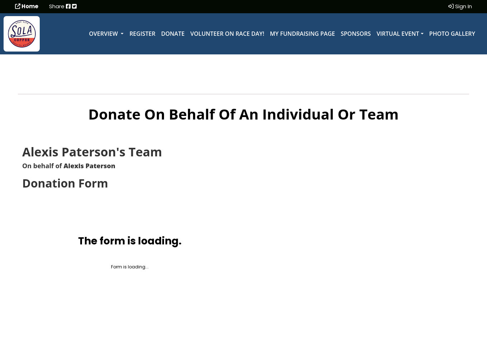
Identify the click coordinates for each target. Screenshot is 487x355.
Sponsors (356, 34)
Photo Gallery (452, 34)
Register (142, 34)
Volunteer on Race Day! (227, 34)
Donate (172, 34)
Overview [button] (104, 34)
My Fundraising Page (302, 34)
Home (26, 6)
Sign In (460, 6)
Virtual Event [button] (398, 34)
